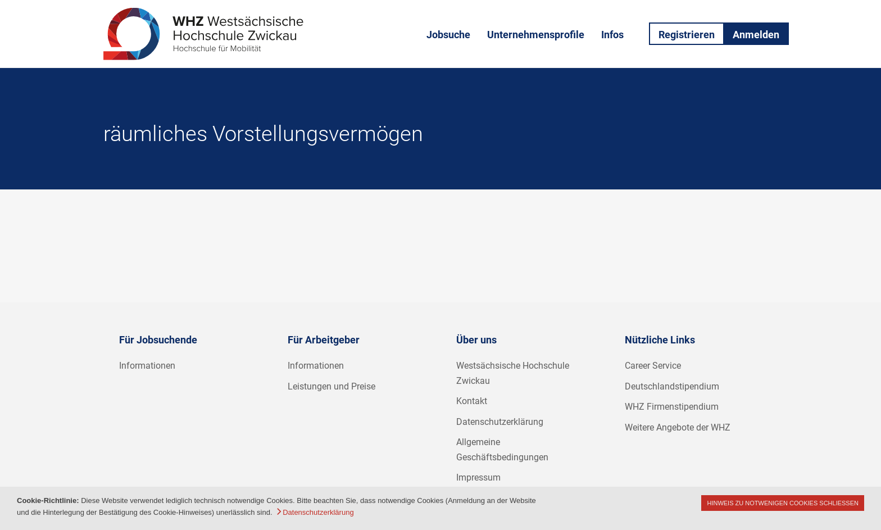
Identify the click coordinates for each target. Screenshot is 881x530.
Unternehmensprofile (535, 34)
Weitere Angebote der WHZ (677, 427)
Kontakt (471, 401)
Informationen (147, 365)
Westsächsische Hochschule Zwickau (512, 373)
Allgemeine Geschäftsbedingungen (502, 450)
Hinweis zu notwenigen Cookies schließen (783, 503)
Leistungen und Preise (331, 386)
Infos (612, 34)
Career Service (653, 365)
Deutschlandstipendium (672, 386)
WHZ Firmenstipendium (672, 406)
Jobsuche (448, 34)
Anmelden (756, 34)
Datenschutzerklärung (499, 421)
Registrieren (687, 34)
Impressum (478, 477)
